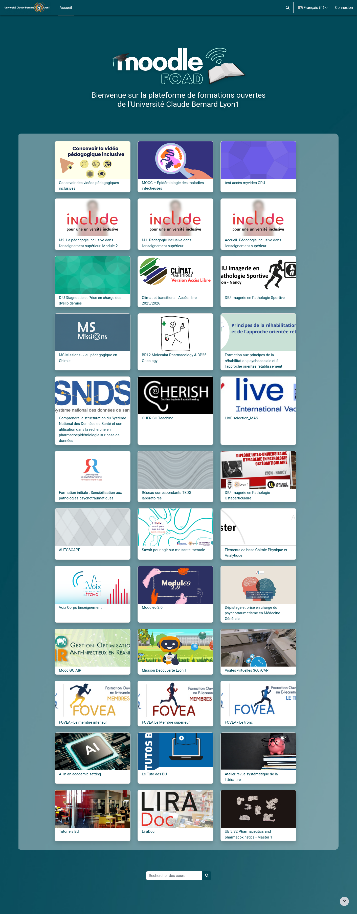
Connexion (344, 7)
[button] (288, 7)
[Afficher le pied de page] (344, 901)
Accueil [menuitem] (66, 7)
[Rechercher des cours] (174, 877)
